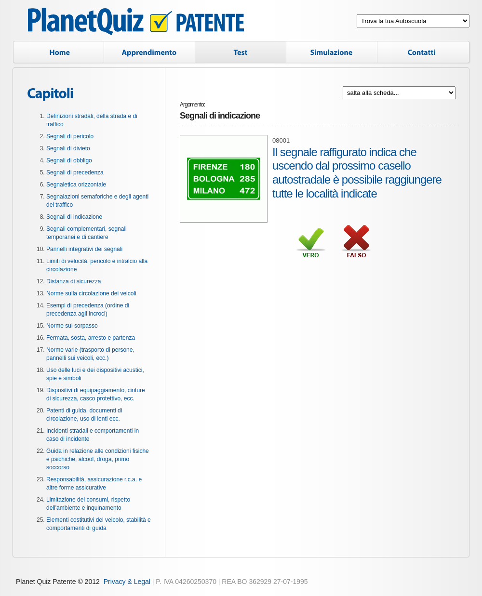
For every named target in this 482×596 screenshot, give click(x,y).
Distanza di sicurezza (73, 281)
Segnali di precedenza (75, 172)
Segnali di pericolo (70, 136)
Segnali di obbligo (69, 160)
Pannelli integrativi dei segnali (84, 249)
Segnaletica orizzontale (76, 184)
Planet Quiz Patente (136, 23)
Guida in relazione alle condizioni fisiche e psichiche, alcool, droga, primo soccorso (97, 459)
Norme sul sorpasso (72, 325)
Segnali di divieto (68, 148)
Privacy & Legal (127, 581)
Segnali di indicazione (74, 216)
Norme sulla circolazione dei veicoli (91, 293)
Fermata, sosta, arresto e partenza (90, 337)
